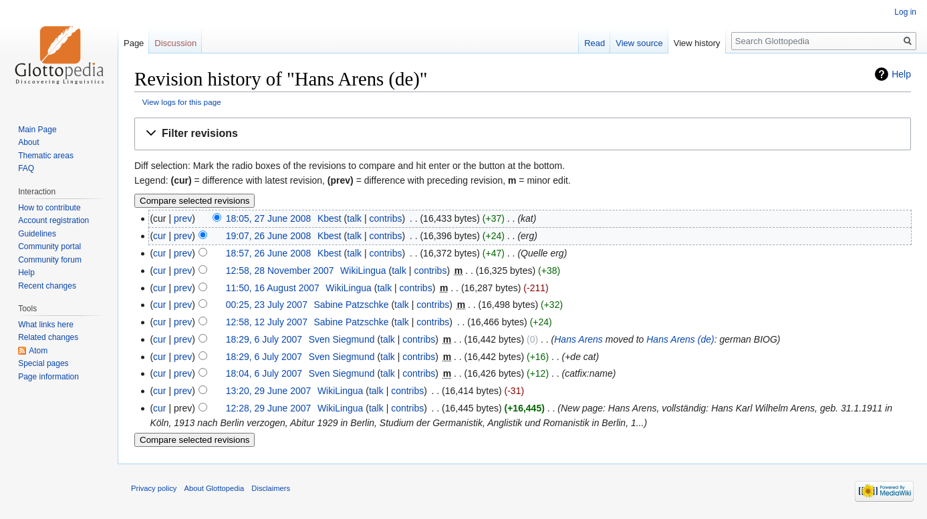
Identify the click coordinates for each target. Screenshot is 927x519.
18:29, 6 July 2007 (264, 339)
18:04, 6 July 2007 (264, 373)
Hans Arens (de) (680, 339)
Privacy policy (153, 488)
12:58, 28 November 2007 (280, 270)
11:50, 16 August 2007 (272, 288)
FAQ (26, 168)
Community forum (50, 260)
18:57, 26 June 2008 (268, 253)
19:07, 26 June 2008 (268, 235)
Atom (38, 350)
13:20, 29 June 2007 (268, 390)
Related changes (48, 337)
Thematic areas (46, 155)
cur (159, 235)
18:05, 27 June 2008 (268, 218)
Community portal (49, 246)
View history (697, 43)
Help (901, 74)
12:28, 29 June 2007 (268, 408)
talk (354, 218)
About (28, 142)
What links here (46, 324)
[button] (523, 134)
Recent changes (47, 286)
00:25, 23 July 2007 (266, 304)
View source (639, 43)
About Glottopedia (214, 488)
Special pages (43, 363)
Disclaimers (270, 488)
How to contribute (49, 207)
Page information (48, 376)
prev (183, 218)
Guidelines (37, 233)
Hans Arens (578, 339)
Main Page (37, 129)
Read (594, 43)
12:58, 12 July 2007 (266, 322)
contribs (385, 218)
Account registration (53, 220)
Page (134, 43)
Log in (905, 12)
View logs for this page (181, 102)
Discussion (175, 43)
